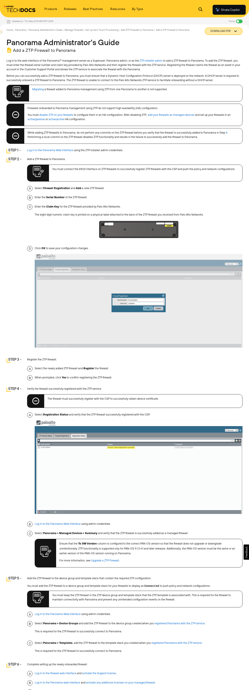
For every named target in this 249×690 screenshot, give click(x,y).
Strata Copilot (227, 9)
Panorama (20, 30)
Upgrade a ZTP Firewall (105, 560)
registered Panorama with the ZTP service (180, 623)
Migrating (38, 89)
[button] (246, 552)
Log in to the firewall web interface (55, 673)
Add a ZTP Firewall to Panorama (172, 30)
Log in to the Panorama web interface (57, 682)
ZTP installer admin (151, 60)
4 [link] (226, 132)
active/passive (36, 119)
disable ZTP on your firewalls (56, 114)
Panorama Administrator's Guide (45, 30)
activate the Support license (99, 673)
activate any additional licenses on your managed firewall (120, 682)
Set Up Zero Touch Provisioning (101, 30)
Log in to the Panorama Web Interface (50, 150)
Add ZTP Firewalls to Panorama (137, 30)
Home (10, 30)
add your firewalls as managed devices (171, 114)
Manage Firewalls (74, 30)
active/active (56, 119)
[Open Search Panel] (200, 9)
